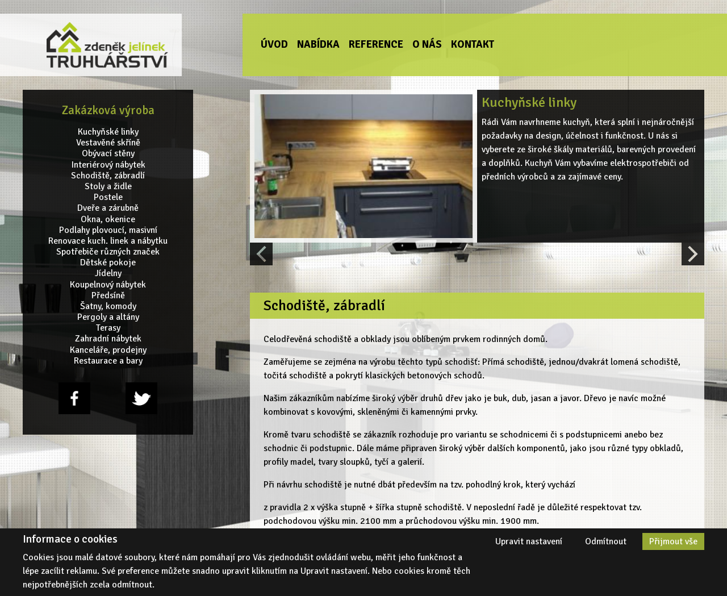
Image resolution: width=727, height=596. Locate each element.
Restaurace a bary (108, 361)
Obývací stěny (108, 153)
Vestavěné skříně (108, 142)
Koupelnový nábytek (108, 284)
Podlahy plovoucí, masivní (108, 229)
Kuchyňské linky (108, 132)
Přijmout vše (673, 541)
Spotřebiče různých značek (108, 252)
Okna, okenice (108, 219)
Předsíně (108, 295)
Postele (108, 197)
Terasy (108, 328)
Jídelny (108, 273)
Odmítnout (605, 541)
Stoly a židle (108, 186)
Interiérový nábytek (108, 164)
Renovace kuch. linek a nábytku (108, 241)
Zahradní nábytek (108, 339)
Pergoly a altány (108, 317)
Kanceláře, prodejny (108, 349)
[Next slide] (693, 254)
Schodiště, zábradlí (108, 175)
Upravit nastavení (528, 541)
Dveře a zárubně (108, 208)
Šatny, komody (108, 306)
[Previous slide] (261, 254)
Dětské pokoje (108, 262)
